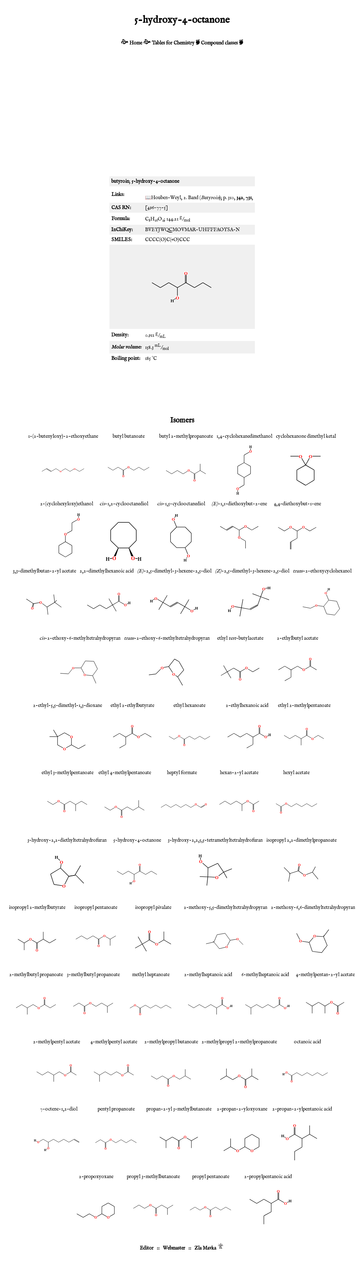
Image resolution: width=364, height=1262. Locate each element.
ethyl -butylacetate (240, 638)
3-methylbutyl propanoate (93, 974)
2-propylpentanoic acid (268, 1176)
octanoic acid (307, 1042)
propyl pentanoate (210, 1176)
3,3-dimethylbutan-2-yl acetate (44, 571)
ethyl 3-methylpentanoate (67, 773)
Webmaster (174, 1248)
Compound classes (219, 43)
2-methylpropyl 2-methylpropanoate (239, 1042)
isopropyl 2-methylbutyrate (37, 907)
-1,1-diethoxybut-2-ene (239, 504)
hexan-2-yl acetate (239, 773)
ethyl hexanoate (189, 705)
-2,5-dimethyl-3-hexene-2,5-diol (174, 571)
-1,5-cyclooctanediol (181, 504)
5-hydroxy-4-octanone (137, 840)
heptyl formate (182, 773)
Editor (147, 1248)
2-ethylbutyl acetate (297, 638)
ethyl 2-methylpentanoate (304, 705)
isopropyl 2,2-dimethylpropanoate (301, 840)
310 (231, 198)
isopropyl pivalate (153, 907)
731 (249, 198)
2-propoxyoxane (96, 1176)
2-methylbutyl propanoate (36, 974)
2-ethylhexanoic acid (247, 705)
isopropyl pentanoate (95, 907)
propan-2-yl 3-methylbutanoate (179, 1109)
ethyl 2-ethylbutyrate (132, 705)
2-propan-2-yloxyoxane (242, 1109)
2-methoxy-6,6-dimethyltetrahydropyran (313, 907)
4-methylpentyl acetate (113, 1042)
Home (135, 43)
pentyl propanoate (116, 1109)
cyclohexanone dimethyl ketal (306, 436)
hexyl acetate (296, 773)
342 (239, 198)
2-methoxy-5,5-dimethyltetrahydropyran (225, 907)
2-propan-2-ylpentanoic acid (302, 1109)
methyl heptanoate (151, 974)
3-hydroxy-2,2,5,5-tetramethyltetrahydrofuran (215, 840)
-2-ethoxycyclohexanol (322, 571)
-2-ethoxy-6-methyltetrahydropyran (80, 638)
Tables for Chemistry (173, 43)
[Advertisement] (182, 116)
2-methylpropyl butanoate (171, 1042)
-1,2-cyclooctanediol (124, 504)
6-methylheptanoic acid (265, 974)
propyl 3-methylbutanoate (153, 1176)
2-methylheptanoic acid (208, 974)
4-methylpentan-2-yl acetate (325, 974)
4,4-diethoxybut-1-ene (297, 504)
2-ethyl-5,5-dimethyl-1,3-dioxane (67, 705)
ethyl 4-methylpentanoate (124, 773)
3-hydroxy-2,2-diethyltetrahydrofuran (67, 840)
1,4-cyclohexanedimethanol (244, 436)
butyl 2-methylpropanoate (186, 436)
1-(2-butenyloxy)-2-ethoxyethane (63, 436)
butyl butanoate (129, 436)
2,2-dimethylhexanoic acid (107, 571)
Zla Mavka (205, 1248)
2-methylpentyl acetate (56, 1042)
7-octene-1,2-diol (58, 1109)
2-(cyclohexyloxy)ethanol (66, 504)
